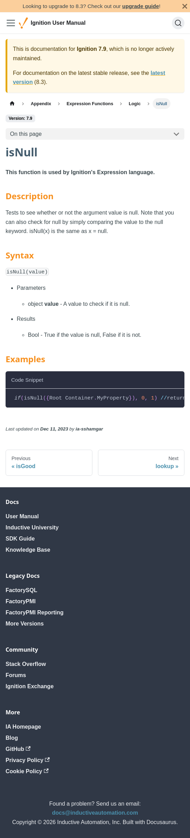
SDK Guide (20, 539)
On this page (26, 134)
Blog (12, 738)
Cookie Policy (27, 771)
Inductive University (32, 527)
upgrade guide (140, 6)
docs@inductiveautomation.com (95, 813)
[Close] (185, 6)
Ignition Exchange (30, 686)
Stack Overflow (26, 664)
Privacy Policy (28, 760)
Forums (16, 675)
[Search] (178, 23)
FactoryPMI (21, 601)
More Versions (25, 624)
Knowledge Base (28, 550)
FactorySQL (21, 590)
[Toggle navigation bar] (11, 23)
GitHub (18, 749)
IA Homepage (23, 727)
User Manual (22, 516)
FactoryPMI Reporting (34, 612)
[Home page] (12, 103)
